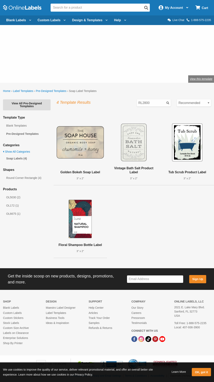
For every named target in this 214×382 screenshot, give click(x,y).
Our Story (137, 307)
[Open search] (146, 7)
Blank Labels (11, 307)
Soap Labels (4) (16, 158)
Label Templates (23, 91)
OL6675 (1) (13, 213)
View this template (201, 79)
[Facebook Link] (134, 338)
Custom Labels (12, 312)
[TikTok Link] (148, 338)
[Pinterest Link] (155, 338)
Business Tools (55, 318)
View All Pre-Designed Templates (27, 105)
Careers (136, 312)
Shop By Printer (13, 343)
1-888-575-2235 (199, 20)
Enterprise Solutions (15, 338)
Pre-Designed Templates (51, 91)
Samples (94, 323)
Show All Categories (16, 151)
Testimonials (139, 323)
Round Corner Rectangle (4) (23, 177)
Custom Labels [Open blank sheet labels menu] (52, 20)
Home (6, 91)
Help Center (96, 307)
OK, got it (201, 372)
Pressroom (138, 318)
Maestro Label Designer (61, 307)
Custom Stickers (13, 318)
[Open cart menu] (201, 7)
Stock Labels (11, 323)
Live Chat (176, 20)
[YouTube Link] (162, 338)
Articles (93, 312)
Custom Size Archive (16, 328)
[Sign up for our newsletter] (155, 279)
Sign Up (197, 279)
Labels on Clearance (16, 333)
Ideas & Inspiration (57, 323)
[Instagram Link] (141, 338)
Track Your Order (99, 318)
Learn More (179, 371)
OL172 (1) (12, 205)
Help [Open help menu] (120, 20)
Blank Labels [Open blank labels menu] (18, 20)
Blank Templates (16, 125)
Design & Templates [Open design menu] (90, 20)
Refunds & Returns (100, 328)
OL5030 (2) (13, 197)
